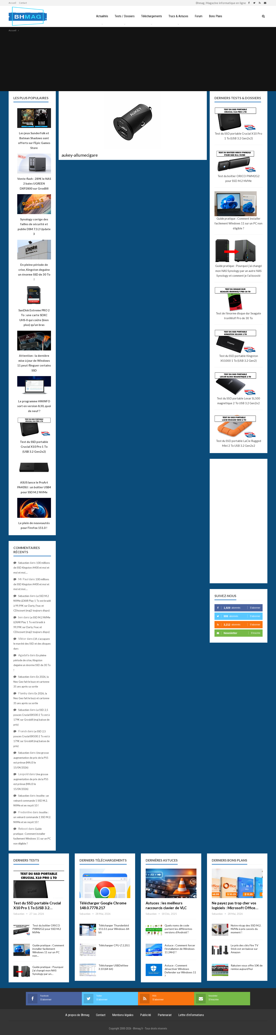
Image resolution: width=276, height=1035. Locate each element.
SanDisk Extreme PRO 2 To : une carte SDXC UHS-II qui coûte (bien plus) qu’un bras (34, 317)
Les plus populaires (30, 98)
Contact (23, 3)
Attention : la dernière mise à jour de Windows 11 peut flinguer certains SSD (34, 363)
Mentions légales (122, 1015)
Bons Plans (216, 16)
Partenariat (165, 1015)
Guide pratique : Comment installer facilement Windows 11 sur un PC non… (48, 950)
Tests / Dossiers (124, 16)
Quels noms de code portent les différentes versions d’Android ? (178, 929)
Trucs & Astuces (178, 16)
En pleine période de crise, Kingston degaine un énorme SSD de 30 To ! (34, 272)
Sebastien (23, 562)
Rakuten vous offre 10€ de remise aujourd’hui (247, 967)
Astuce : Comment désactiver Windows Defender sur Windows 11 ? (180, 970)
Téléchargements (151, 16)
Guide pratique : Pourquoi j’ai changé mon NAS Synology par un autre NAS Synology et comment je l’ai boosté (238, 270)
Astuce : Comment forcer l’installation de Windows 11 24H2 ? (180, 949)
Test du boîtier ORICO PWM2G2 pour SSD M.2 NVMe (239, 178)
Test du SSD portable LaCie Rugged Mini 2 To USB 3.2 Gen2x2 (238, 443)
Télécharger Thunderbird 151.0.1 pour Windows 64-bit (114, 929)
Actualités (101, 16)
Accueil (12, 3)
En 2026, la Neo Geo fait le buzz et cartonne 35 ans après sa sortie (31, 681)
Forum (199, 16)
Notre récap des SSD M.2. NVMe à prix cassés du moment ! (246, 929)
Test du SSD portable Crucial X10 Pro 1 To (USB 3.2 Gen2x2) (238, 136)
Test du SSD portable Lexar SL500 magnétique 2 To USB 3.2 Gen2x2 (238, 401)
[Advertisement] (138, 61)
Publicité (145, 1015)
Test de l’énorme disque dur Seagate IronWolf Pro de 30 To (238, 316)
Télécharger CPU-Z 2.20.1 (114, 945)
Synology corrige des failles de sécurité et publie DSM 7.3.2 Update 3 (34, 227)
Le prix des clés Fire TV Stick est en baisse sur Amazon (244, 949)
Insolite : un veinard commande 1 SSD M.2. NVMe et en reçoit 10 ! (31, 800)
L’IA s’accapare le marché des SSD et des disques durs (32, 643)
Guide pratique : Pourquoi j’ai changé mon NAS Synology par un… (47, 970)
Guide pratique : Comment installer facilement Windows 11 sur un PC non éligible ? (238, 223)
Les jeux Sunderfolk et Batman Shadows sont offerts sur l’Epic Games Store (34, 140)
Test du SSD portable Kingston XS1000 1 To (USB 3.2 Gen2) (238, 358)
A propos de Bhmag (77, 1015)
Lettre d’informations (191, 1015)
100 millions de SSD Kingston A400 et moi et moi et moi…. (31, 567)
